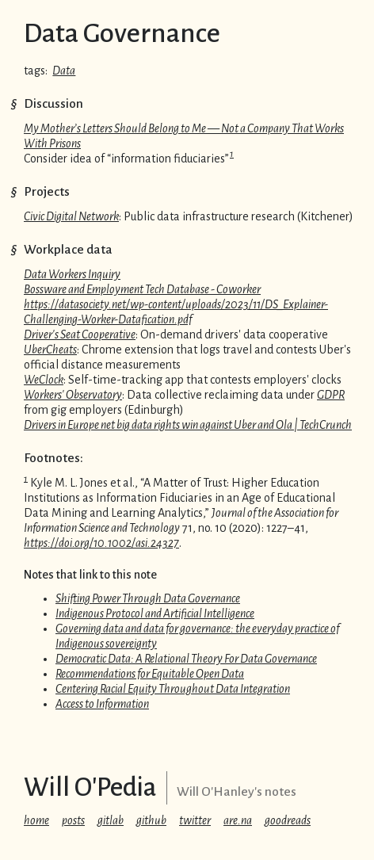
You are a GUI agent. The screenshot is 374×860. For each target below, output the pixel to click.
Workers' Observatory (73, 394)
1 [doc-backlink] (232, 153)
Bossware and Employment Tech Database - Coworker (142, 289)
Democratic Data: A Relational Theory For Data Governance (186, 658)
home (36, 820)
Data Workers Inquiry (72, 274)
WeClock (43, 379)
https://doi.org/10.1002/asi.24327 (101, 543)
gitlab (110, 820)
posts (73, 820)
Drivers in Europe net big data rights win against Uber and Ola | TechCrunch (188, 425)
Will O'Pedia (90, 787)
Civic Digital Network (71, 216)
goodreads (288, 820)
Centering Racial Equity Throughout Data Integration (172, 688)
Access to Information (102, 704)
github (151, 820)
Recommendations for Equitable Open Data (149, 673)
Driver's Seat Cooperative (79, 334)
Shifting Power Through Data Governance (147, 598)
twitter (195, 820)
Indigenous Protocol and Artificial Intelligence (154, 613)
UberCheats (50, 349)
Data (63, 70)
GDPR (331, 394)
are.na (237, 820)
